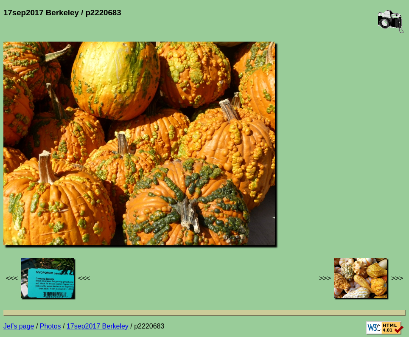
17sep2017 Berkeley (98, 326)
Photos (50, 326)
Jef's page (18, 326)
